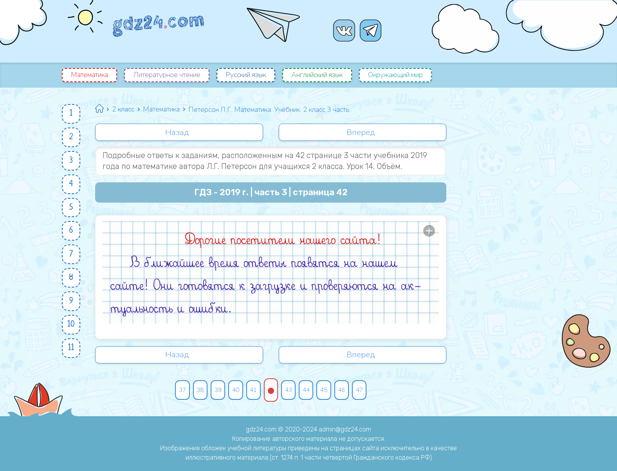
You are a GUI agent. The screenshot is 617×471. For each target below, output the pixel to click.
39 (216, 391)
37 (178, 391)
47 (364, 391)
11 (72, 356)
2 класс (124, 109)
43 (289, 391)
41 (253, 391)
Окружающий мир (400, 75)
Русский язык (248, 75)
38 (197, 391)
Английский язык (320, 75)
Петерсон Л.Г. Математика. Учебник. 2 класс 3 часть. (273, 109)
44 (308, 391)
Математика (90, 75)
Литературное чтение (168, 75)
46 (346, 391)
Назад (178, 132)
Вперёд (361, 132)
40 (234, 391)
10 (71, 332)
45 (327, 391)
